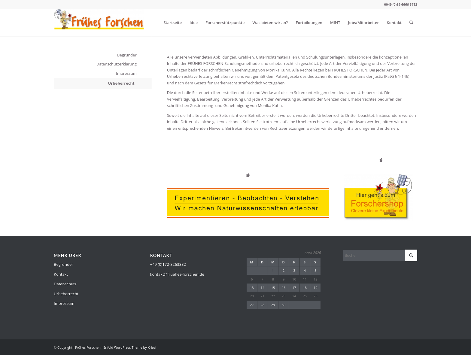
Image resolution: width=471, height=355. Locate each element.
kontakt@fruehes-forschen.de (177, 274)
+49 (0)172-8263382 (168, 264)
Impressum (126, 73)
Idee (194, 22)
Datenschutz (65, 284)
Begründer (127, 55)
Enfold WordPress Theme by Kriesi (129, 347)
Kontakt (394, 22)
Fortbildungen (309, 22)
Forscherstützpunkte (225, 22)
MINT (335, 22)
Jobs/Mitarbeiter (363, 22)
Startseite (172, 22)
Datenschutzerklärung (116, 64)
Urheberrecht (121, 83)
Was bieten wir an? (270, 22)
